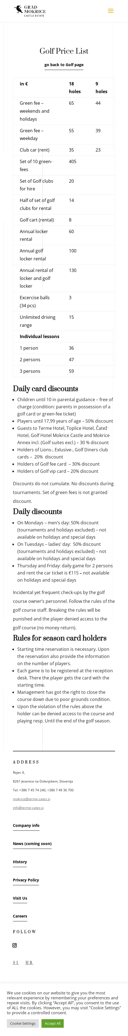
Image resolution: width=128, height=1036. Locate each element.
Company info (26, 825)
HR (30, 963)
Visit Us (20, 898)
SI (16, 963)
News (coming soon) (32, 843)
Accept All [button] (52, 1023)
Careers (20, 916)
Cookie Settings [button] (22, 1023)
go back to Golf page (64, 64)
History (20, 861)
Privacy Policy (26, 880)
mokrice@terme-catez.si (31, 799)
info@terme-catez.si (28, 807)
